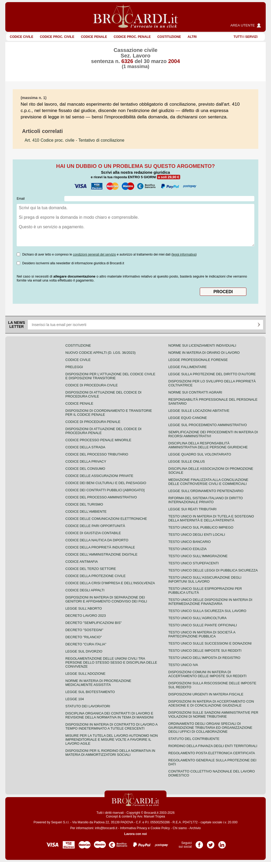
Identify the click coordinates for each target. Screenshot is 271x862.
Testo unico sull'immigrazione (198, 556)
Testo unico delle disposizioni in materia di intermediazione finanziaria (210, 602)
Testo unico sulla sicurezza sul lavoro (207, 611)
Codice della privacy (85, 461)
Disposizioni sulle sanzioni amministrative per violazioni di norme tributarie (213, 714)
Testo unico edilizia (187, 549)
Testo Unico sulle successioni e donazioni (210, 643)
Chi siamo (180, 828)
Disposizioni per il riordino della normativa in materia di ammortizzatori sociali (110, 753)
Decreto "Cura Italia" (85, 644)
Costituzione (169, 37)
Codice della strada (85, 447)
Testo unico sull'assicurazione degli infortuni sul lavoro (204, 579)
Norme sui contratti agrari (195, 392)
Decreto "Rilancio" (83, 637)
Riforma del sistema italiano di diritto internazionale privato (205, 500)
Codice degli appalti (85, 590)
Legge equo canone (187, 418)
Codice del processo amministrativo (101, 497)
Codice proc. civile (57, 37)
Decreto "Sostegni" (84, 630)
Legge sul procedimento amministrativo (207, 425)
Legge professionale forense (198, 360)
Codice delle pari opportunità (95, 526)
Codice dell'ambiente (86, 511)
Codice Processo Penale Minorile (98, 440)
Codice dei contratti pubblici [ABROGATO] (104, 490)
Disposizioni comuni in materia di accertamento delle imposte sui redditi (207, 674)
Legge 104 (74, 699)
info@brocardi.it (106, 828)
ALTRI (192, 37)
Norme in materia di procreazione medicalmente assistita (98, 683)
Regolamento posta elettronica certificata (211, 753)
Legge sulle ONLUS (186, 461)
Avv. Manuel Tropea (151, 816)
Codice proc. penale (132, 37)
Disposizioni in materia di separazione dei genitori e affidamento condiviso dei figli (106, 599)
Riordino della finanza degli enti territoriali (212, 746)
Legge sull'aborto (83, 608)
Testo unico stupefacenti (193, 563)
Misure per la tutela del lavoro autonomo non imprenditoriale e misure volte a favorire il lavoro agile (111, 739)
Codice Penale (94, 37)
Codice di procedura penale (92, 422)
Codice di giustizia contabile (93, 533)
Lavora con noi (135, 834)
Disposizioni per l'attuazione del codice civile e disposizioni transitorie (110, 376)
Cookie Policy (160, 828)
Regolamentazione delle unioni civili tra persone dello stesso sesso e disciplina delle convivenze (111, 662)
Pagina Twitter (210, 843)
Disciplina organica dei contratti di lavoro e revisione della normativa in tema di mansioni (109, 715)
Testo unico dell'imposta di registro (204, 658)
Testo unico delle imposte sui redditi (204, 651)
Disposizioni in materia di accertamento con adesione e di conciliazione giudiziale (211, 703)
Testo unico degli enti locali (196, 535)
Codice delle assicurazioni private (99, 476)
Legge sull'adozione (85, 674)
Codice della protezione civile (95, 576)
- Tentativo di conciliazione (74, 140)
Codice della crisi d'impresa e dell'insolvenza (110, 583)
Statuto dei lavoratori (87, 706)
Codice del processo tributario (96, 454)
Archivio (195, 828)
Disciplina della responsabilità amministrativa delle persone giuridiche (208, 445)
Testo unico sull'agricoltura (197, 618)
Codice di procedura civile (91, 385)
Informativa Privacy (133, 828)
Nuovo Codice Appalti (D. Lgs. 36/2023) (100, 353)
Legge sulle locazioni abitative (198, 411)
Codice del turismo (84, 504)
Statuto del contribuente (193, 739)
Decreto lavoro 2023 (85, 616)
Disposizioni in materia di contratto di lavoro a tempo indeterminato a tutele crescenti (111, 726)
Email (21, 198)
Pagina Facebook (199, 843)
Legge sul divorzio (83, 651)
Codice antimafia (81, 562)
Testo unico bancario (189, 542)
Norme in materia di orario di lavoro (204, 353)
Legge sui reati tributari (192, 509)
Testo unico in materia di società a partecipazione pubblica (201, 634)
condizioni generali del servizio (94, 254)
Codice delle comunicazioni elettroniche (106, 519)
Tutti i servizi (246, 37)
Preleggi (74, 367)
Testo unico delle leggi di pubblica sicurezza (213, 570)
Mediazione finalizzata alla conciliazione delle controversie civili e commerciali (208, 482)
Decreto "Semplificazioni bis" (93, 623)
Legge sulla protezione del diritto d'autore (212, 374)
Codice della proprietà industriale (100, 547)
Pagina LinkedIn (222, 843)
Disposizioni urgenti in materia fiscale (205, 694)
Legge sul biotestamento (90, 692)
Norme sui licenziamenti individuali (202, 345)
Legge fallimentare (187, 367)
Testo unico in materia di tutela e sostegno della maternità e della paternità (211, 518)
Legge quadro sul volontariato (199, 454)
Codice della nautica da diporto (96, 540)
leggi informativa (184, 254)
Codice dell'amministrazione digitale (101, 554)
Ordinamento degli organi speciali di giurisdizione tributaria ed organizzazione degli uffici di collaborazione (210, 728)
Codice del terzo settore (90, 569)
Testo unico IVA (183, 665)
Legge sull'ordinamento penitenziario (205, 491)
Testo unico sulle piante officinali (202, 625)
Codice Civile (21, 37)
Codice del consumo (85, 469)
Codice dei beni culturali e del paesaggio (105, 483)
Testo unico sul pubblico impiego (200, 527)
